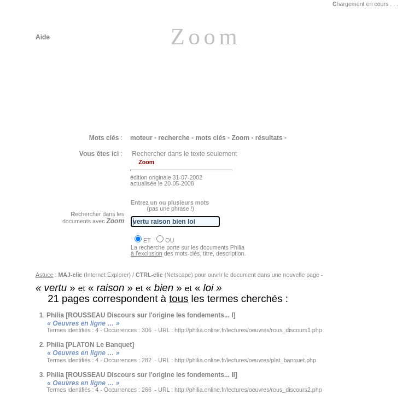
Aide (43, 37)
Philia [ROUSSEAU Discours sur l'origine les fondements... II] (141, 375)
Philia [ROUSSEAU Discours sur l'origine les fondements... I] (141, 315)
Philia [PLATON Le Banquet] (90, 345)
